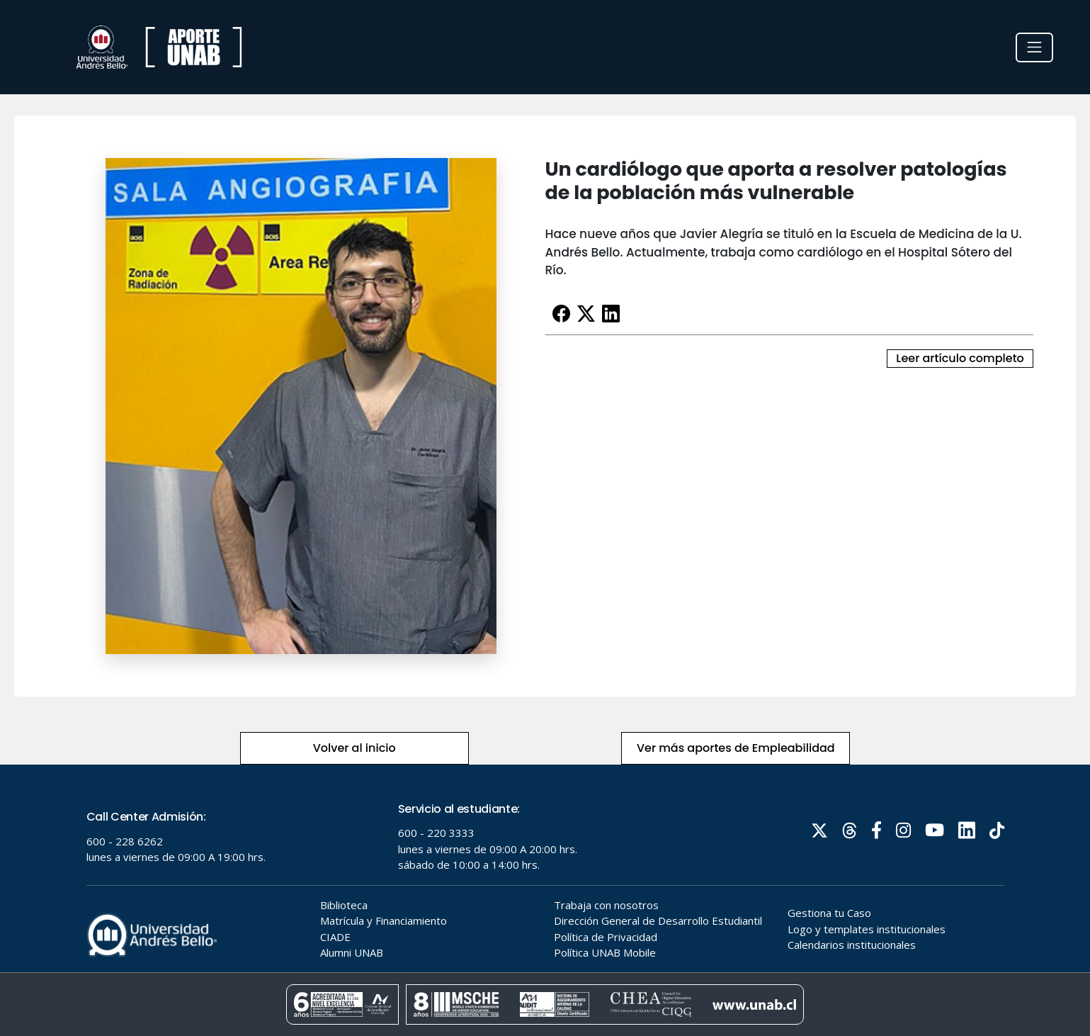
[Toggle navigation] (1034, 47)
